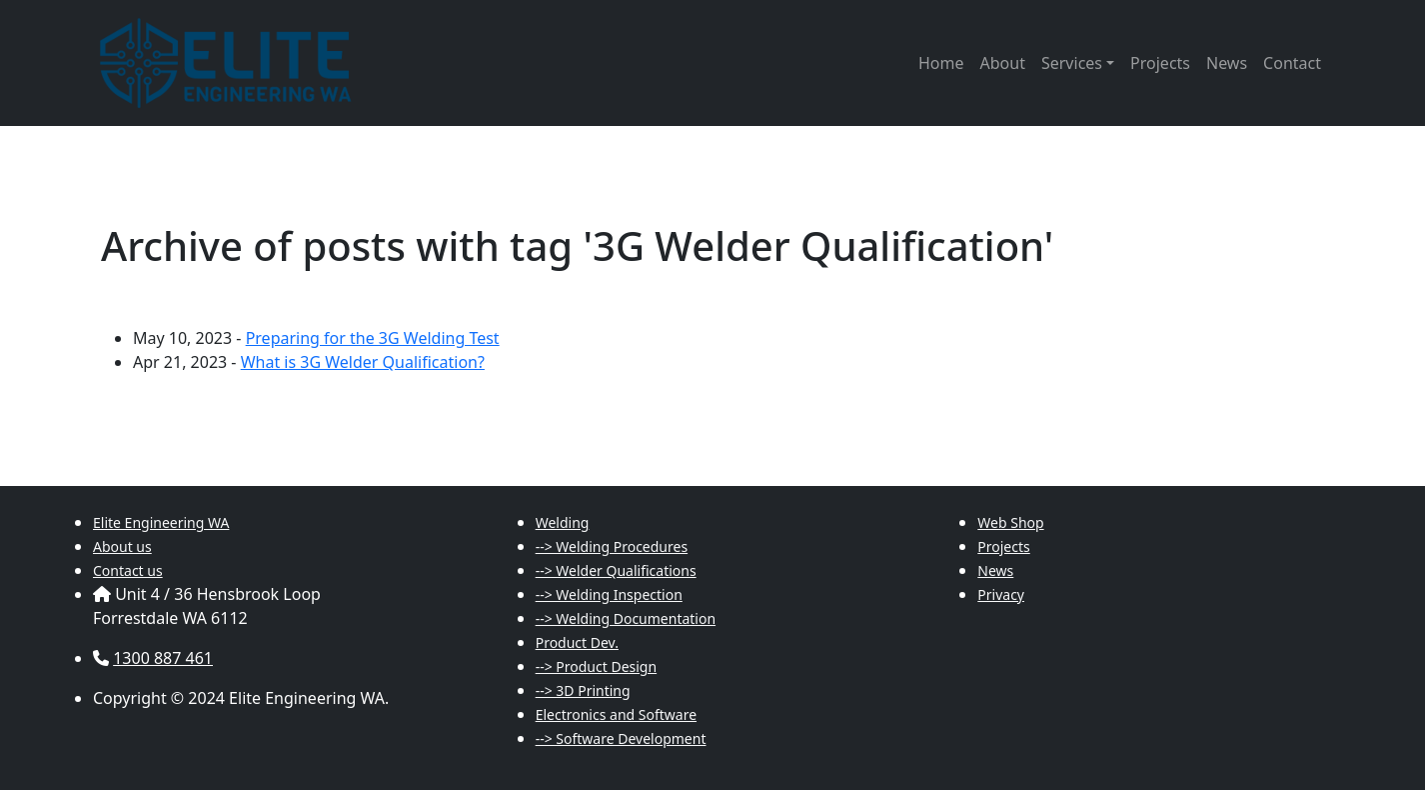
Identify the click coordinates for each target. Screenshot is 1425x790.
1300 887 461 (163, 658)
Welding (563, 522)
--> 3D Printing (583, 690)
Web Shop (1010, 522)
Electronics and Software (616, 714)
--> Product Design (596, 666)
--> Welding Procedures (612, 546)
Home (941, 63)
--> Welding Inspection (609, 594)
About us (122, 546)
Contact (1292, 63)
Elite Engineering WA (161, 522)
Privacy (1000, 594)
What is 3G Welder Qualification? (363, 362)
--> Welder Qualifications (616, 570)
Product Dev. (577, 642)
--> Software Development (621, 738)
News (1226, 63)
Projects (1160, 63)
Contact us (128, 570)
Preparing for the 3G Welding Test (373, 338)
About (1002, 63)
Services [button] (1071, 63)
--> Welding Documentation (625, 618)
